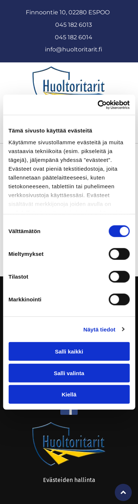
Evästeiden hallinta (69, 479)
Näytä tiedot (100, 329)
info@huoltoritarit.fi (73, 49)
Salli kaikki (69, 351)
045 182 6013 (73, 24)
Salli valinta (69, 373)
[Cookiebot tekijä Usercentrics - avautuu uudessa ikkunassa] (98, 104)
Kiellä (68, 394)
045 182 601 (71, 37)
